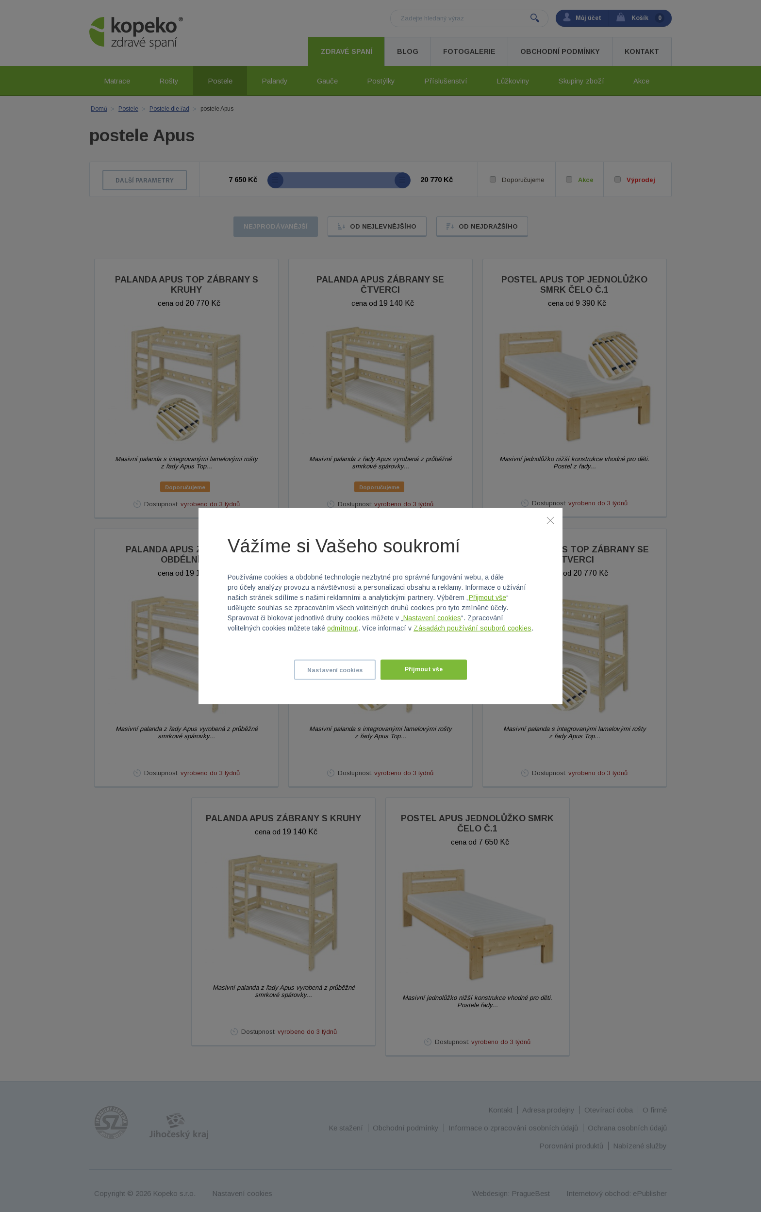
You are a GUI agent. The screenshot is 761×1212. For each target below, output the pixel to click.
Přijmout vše (487, 597)
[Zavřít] (550, 520)
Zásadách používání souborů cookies (472, 628)
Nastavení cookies (432, 618)
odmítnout (342, 628)
